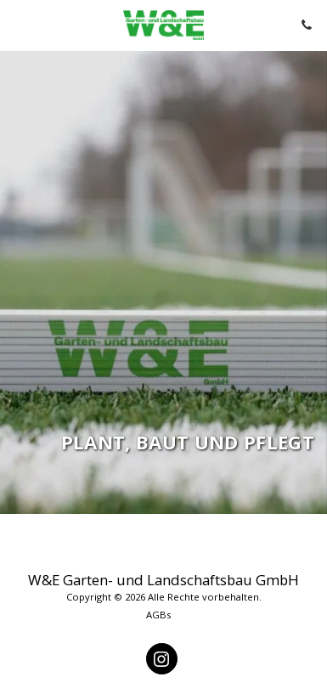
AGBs (158, 614)
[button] (18, 24)
